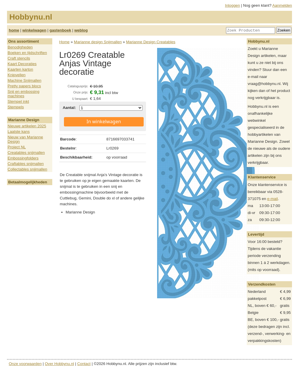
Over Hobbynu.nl (59, 363)
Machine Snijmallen (24, 80)
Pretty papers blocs (24, 86)
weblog (81, 30)
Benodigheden (20, 47)
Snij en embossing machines (23, 93)
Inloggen (232, 5)
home (14, 30)
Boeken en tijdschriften (27, 53)
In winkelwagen (103, 121)
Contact (84, 363)
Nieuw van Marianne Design (25, 139)
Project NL (17, 147)
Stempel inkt (18, 101)
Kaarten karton (20, 69)
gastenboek (60, 30)
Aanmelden (282, 5)
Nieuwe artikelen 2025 (27, 126)
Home (64, 42)
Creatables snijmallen (26, 152)
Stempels (16, 107)
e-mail (272, 199)
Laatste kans (19, 131)
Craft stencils (19, 58)
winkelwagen (34, 30)
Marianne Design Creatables (150, 42)
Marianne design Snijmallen (98, 42)
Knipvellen (17, 75)
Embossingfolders (23, 158)
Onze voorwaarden (25, 363)
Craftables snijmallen (26, 163)
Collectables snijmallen (27, 169)
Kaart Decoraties (22, 64)
